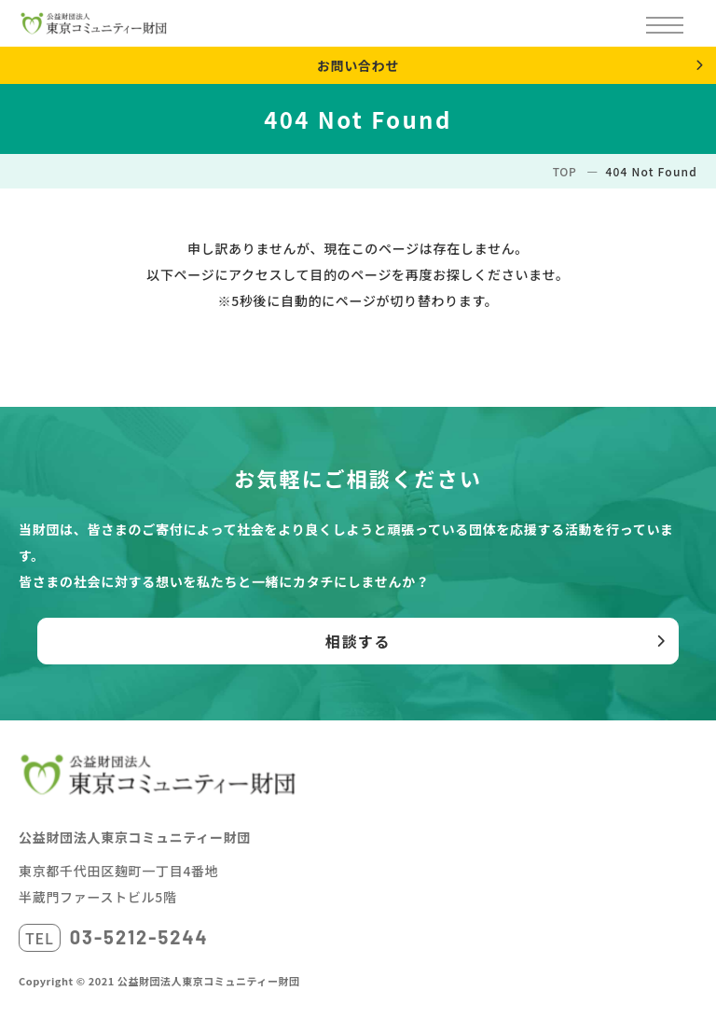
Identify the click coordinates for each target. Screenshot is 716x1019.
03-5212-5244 (139, 937)
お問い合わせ (358, 65)
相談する (358, 641)
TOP (565, 171)
